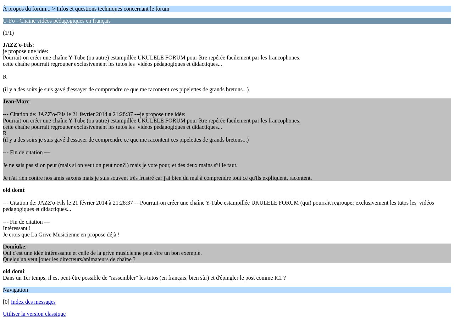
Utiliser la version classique (34, 314)
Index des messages (33, 302)
